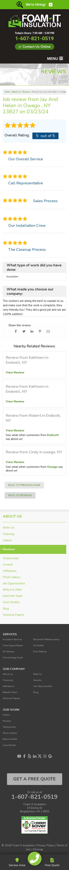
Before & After (12, 590)
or (35, 46)
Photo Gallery (11, 577)
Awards (8, 564)
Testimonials (11, 558)
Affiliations (10, 571)
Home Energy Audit (13, 657)
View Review (15, 372)
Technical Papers (13, 615)
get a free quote (34, 779)
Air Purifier (38, 645)
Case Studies (11, 602)
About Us (12, 516)
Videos (7, 540)
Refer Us (8, 527)
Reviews (9, 549)
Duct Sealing (39, 651)
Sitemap (38, 849)
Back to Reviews (20, 495)
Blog (6, 608)
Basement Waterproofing (46, 639)
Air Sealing (8, 651)
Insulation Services (12, 639)
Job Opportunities (14, 583)
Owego (52, 467)
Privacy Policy (45, 845)
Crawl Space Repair (13, 645)
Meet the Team (12, 596)
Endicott (53, 435)
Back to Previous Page (24, 485)
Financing (8, 534)
